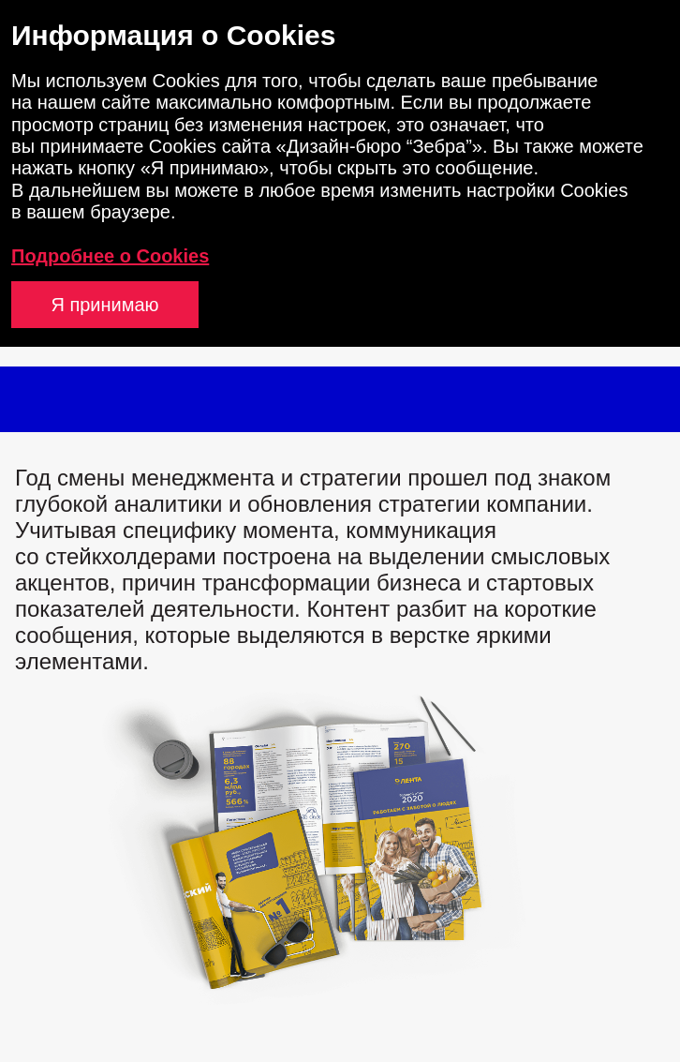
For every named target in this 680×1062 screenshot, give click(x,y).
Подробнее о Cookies (110, 256)
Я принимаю (104, 304)
